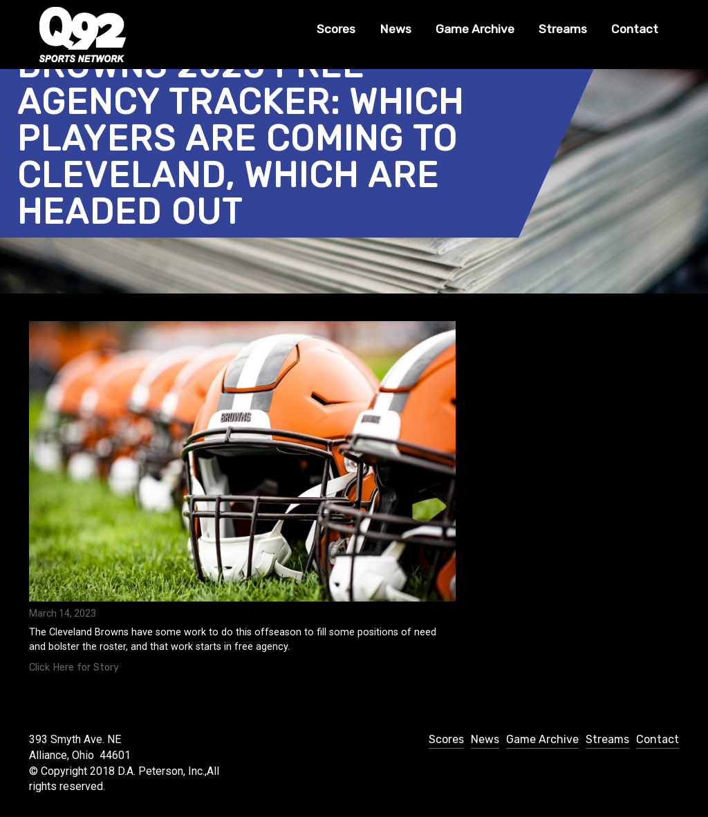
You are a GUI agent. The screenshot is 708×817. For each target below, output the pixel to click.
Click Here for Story (74, 667)
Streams (563, 29)
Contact (634, 29)
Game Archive (475, 29)
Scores (336, 29)
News (395, 29)
